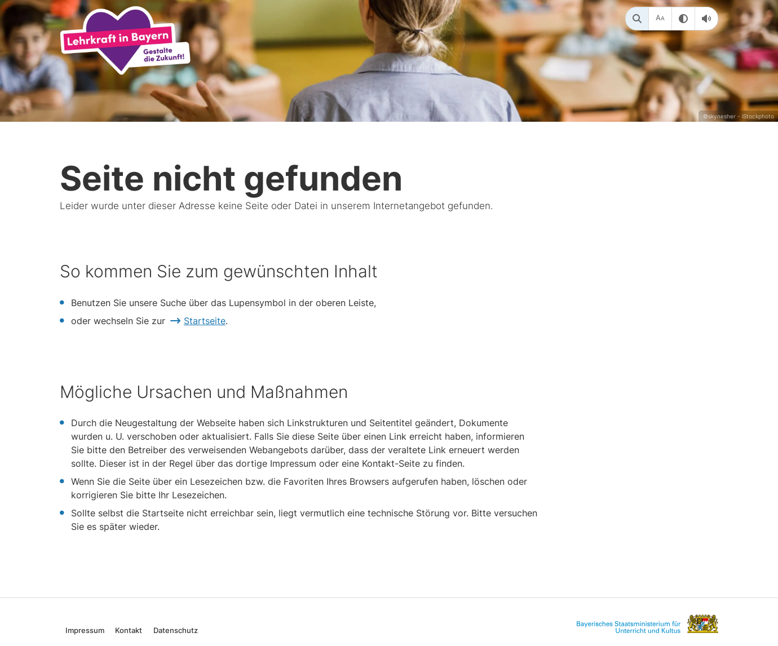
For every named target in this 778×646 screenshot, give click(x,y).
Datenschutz (175, 630)
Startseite (205, 320)
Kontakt (128, 630)
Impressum (84, 630)
